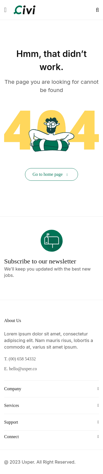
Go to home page (50, 174)
